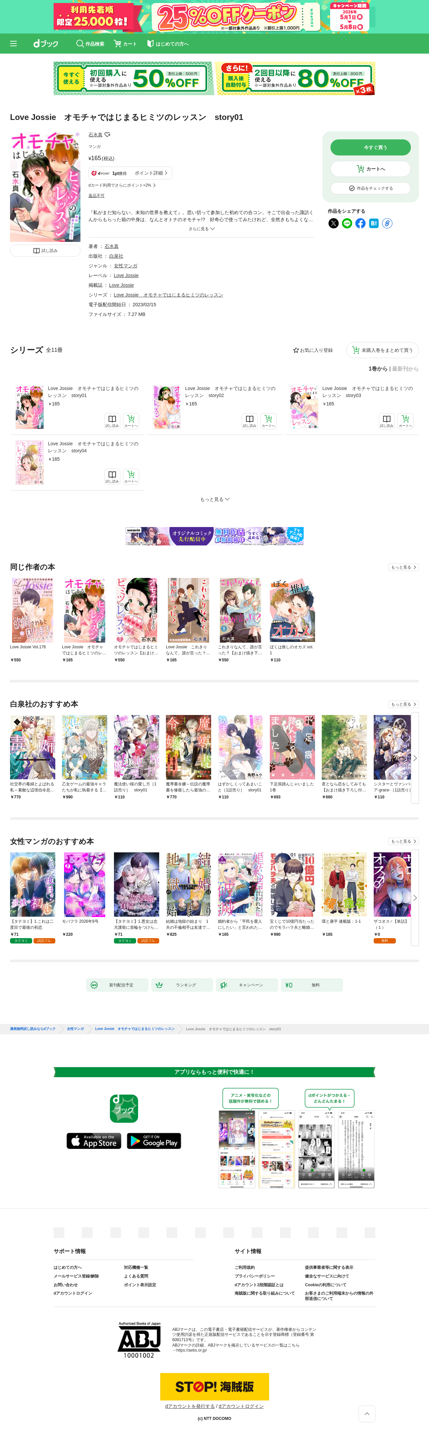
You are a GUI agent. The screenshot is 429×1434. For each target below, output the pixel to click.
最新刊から (405, 369)
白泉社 (116, 256)
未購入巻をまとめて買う (387, 350)
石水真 (95, 134)
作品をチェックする (375, 188)
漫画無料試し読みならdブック (33, 1029)
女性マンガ (125, 265)
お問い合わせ (66, 1285)
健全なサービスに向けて (327, 1276)
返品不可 (96, 195)
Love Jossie (126, 275)
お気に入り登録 (316, 350)
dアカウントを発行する (190, 1406)
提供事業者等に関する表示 (329, 1267)
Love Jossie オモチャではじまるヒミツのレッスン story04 (93, 447)
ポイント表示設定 (140, 1285)
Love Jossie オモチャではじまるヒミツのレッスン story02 (230, 392)
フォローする (107, 134)
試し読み (50, 250)
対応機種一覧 (136, 1267)
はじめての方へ (68, 1267)
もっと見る (401, 567)
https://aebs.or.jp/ (191, 1350)
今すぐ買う (375, 147)
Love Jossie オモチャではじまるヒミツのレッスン (168, 295)
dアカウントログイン (73, 1293)
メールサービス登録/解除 (76, 1276)
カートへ (375, 169)
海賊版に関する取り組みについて (265, 1293)
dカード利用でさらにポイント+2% (119, 185)
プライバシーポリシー (255, 1276)
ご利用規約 (245, 1267)
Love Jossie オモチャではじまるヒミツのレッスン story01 (93, 392)
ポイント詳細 (149, 173)
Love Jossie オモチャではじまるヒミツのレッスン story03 (367, 392)
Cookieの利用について (326, 1285)
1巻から (378, 369)
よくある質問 (136, 1276)
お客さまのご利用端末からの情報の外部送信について (339, 1296)
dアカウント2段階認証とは (259, 1285)
